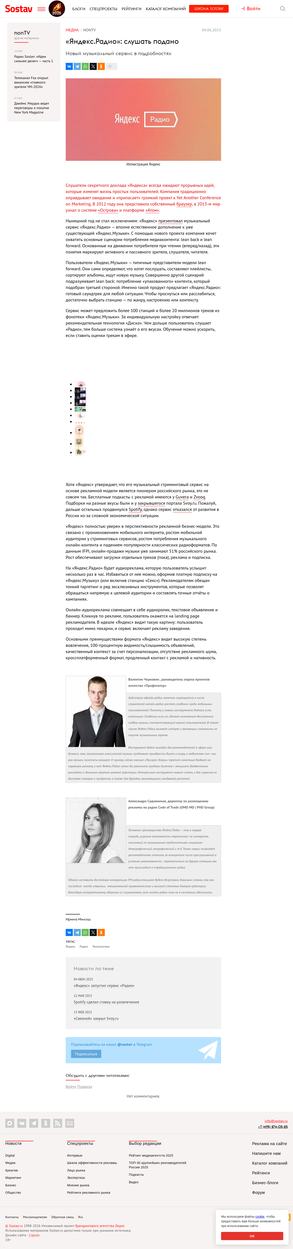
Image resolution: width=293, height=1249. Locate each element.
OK (252, 1236)
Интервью (74, 1155)
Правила (84, 1086)
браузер (184, 204)
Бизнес (10, 1185)
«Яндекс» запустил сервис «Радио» (104, 985)
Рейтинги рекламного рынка (88, 1192)
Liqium (34, 1235)
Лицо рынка (76, 1170)
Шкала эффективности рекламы (92, 1163)
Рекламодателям (35, 1217)
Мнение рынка (78, 1185)
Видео (134, 1182)
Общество (13, 1192)
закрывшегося (151, 503)
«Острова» (108, 210)
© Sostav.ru (14, 1226)
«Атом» (152, 210)
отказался (182, 509)
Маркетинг (13, 1177)
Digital (10, 1155)
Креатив (11, 1170)
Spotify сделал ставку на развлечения (106, 1001)
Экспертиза (76, 1177)
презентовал (170, 221)
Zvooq (199, 497)
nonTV (22, 33)
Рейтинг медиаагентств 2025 (151, 1155)
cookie (259, 1216)
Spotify (135, 509)
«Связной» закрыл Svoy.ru (96, 1018)
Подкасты (136, 1174)
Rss (80, 1217)
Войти (71, 1086)
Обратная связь (62, 1217)
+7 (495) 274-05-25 (273, 1127)
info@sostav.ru (276, 1121)
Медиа (10, 1163)
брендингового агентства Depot (99, 1226)
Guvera (182, 497)
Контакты (12, 1217)
